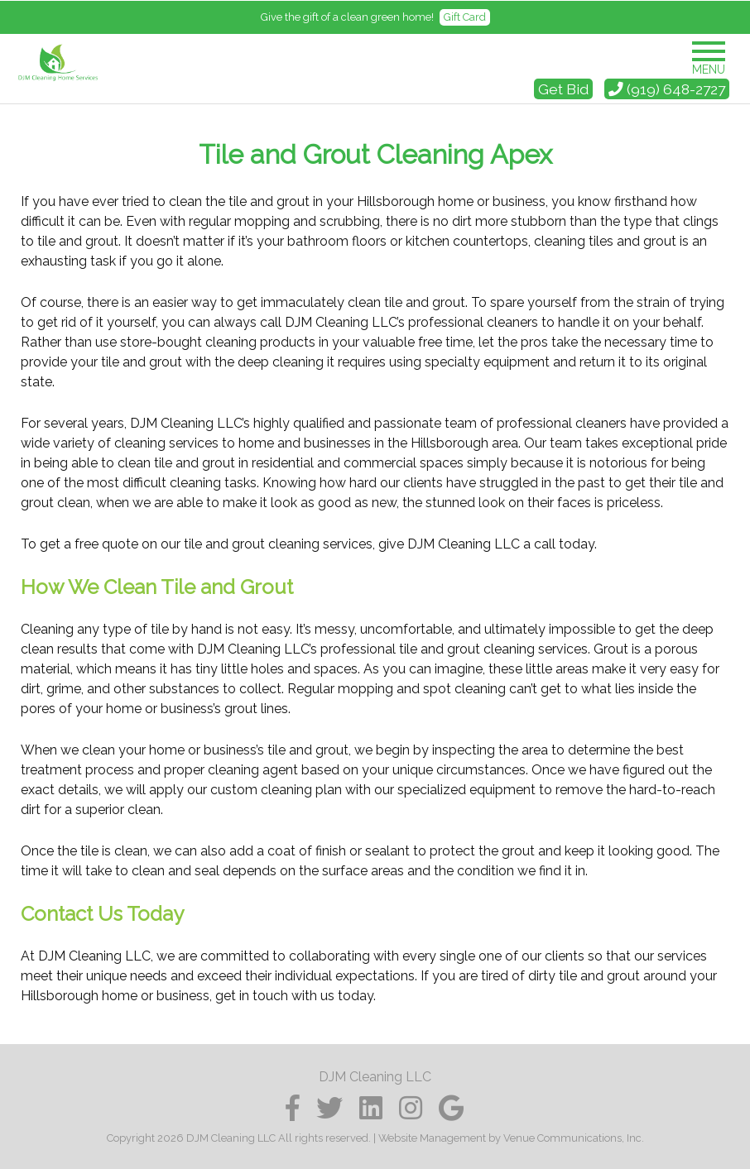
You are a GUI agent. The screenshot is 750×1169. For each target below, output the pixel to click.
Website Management (432, 1138)
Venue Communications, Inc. (573, 1138)
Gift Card (465, 17)
